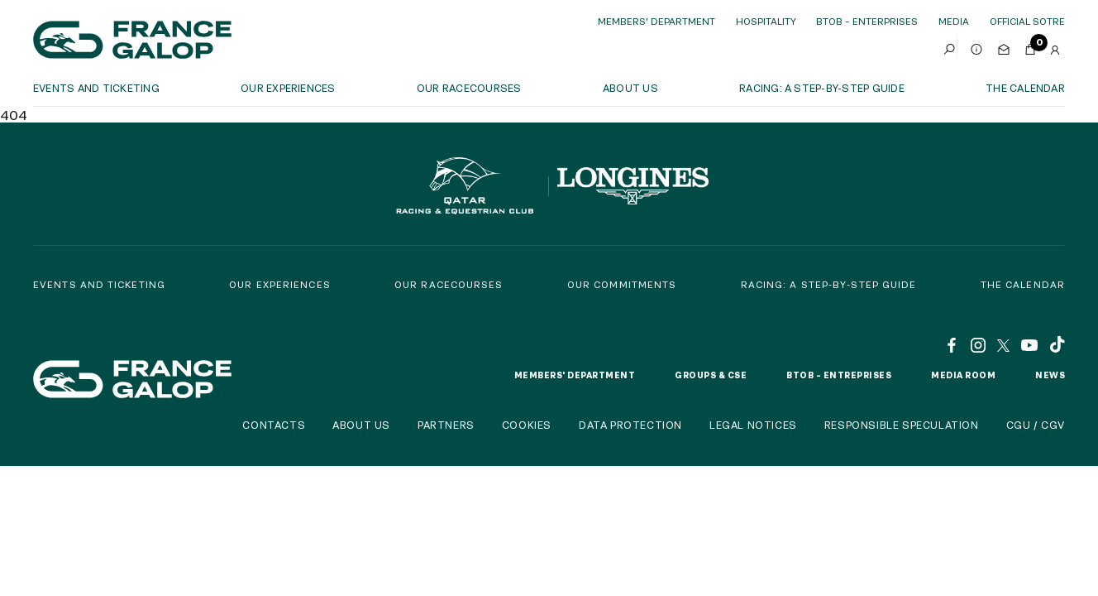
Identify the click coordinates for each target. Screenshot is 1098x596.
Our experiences (280, 284)
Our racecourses (469, 88)
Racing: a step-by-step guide (822, 88)
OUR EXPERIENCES (288, 88)
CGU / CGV (1035, 424)
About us (630, 88)
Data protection (630, 424)
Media (953, 21)
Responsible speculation (901, 424)
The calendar (1025, 88)
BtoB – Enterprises (867, 21)
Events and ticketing (96, 88)
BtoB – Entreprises (838, 375)
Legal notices (753, 424)
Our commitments (622, 284)
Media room (963, 375)
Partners (446, 424)
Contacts (273, 424)
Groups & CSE (711, 375)
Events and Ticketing (99, 284)
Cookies (526, 424)
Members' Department (656, 21)
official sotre (1027, 21)
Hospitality (766, 21)
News (1050, 375)
